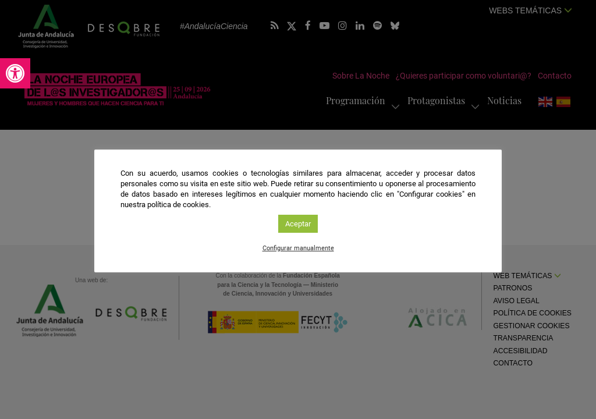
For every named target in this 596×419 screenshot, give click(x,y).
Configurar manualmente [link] (298, 248)
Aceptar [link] (298, 223)
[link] (15, 73)
